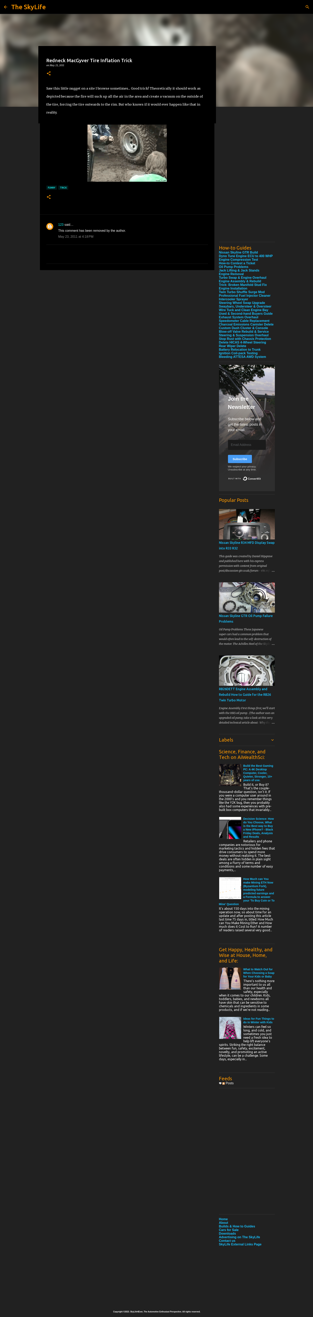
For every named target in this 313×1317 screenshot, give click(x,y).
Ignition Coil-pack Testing (238, 353)
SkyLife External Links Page (240, 1244)
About (223, 1222)
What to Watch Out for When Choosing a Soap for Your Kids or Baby (258, 973)
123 (61, 224)
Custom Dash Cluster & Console (243, 328)
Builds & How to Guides (237, 1226)
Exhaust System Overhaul (238, 317)
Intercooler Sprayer (233, 299)
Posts (228, 1083)
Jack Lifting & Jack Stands (239, 270)
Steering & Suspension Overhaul (244, 335)
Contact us (227, 1240)
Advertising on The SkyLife (239, 1237)
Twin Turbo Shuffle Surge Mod (242, 292)
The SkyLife (28, 6)
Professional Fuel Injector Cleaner (245, 295)
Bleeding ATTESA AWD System (242, 356)
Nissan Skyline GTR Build (238, 252)
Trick (63, 187)
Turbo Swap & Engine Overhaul (242, 277)
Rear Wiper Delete (232, 346)
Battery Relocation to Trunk (240, 349)
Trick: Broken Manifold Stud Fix (243, 285)
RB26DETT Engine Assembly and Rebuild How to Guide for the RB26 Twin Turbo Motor (245, 694)
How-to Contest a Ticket (237, 263)
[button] (48, 73)
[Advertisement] (247, 179)
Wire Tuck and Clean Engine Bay (243, 310)
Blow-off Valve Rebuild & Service (244, 331)
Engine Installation (233, 288)
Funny (51, 187)
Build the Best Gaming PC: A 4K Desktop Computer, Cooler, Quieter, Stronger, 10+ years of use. (258, 773)
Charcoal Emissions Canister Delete (246, 324)
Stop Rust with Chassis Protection (245, 338)
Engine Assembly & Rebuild (240, 281)
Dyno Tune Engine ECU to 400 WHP (246, 256)
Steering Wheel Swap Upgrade (242, 303)
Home (223, 1219)
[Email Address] (247, 445)
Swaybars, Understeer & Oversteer (245, 306)
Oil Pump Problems (234, 267)
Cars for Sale (229, 1230)
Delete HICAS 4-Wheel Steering (242, 342)
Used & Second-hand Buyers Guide (246, 313)
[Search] (307, 7)
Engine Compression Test (238, 259)
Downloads (227, 1233)
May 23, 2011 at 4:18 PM (76, 236)
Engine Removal (231, 274)
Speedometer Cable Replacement (244, 321)
